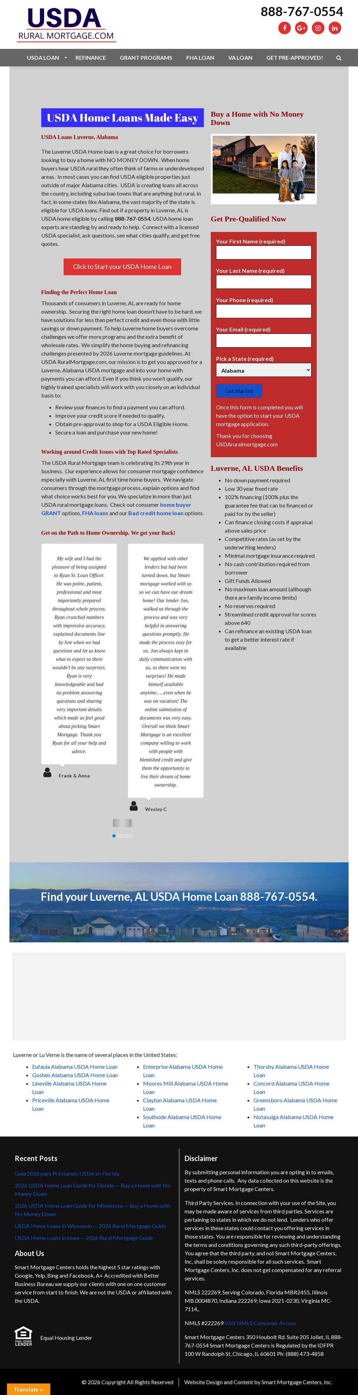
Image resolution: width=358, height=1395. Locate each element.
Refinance (91, 57)
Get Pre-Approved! (294, 57)
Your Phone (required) (264, 306)
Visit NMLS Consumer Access (260, 1323)
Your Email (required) (264, 335)
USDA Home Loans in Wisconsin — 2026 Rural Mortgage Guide (90, 1225)
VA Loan (240, 57)
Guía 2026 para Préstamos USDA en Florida (67, 1173)
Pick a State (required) (264, 364)
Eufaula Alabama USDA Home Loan (74, 1066)
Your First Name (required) (264, 247)
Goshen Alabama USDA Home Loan (75, 1075)
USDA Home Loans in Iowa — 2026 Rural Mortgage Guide (84, 1237)
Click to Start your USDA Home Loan (122, 266)
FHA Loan (200, 57)
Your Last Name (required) (264, 276)
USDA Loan (43, 57)
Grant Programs (146, 57)
